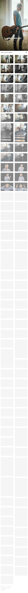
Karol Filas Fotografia (6, 52)
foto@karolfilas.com (5, 588)
